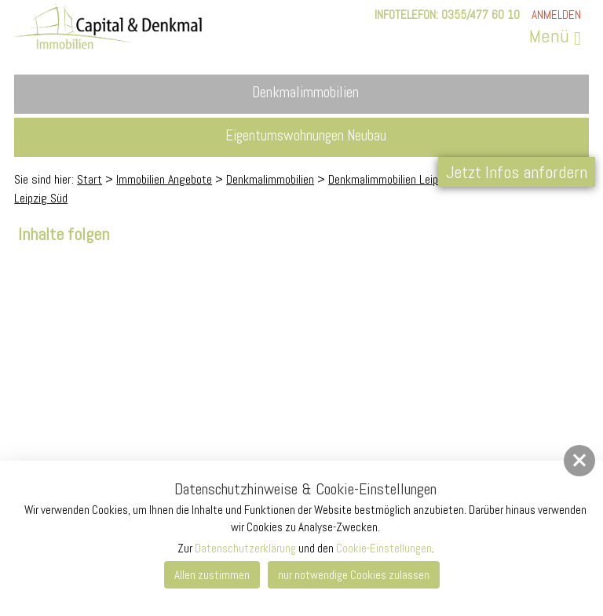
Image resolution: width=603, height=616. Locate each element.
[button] (579, 460)
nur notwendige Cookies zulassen (353, 574)
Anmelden (556, 14)
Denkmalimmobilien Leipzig (390, 179)
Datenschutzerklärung (245, 548)
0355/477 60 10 (480, 14)
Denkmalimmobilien (270, 179)
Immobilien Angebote (164, 179)
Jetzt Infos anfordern (516, 172)
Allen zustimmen (212, 574)
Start (89, 179)
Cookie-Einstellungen (384, 548)
